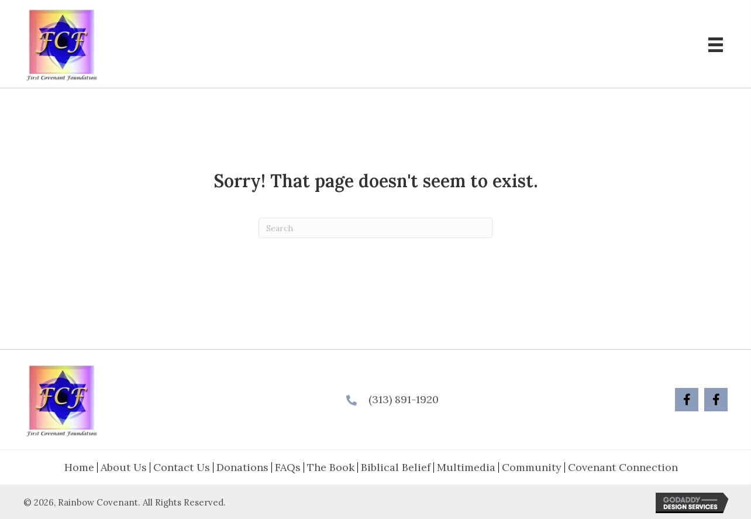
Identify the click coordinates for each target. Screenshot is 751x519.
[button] (686, 399)
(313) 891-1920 (403, 399)
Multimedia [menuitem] (466, 467)
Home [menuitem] (79, 467)
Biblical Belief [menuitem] (395, 467)
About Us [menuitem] (124, 467)
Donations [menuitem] (242, 467)
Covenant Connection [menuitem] (623, 467)
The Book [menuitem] (330, 467)
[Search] (375, 228)
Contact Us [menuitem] (181, 467)
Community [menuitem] (531, 467)
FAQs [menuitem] (288, 467)
